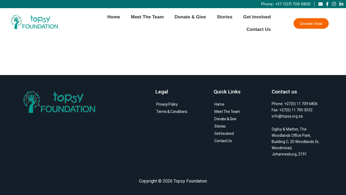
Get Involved (257, 17)
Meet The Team (147, 17)
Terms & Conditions (171, 111)
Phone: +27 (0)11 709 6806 (286, 3)
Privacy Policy (167, 104)
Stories (224, 17)
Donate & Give (190, 17)
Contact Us (259, 29)
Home (113, 17)
